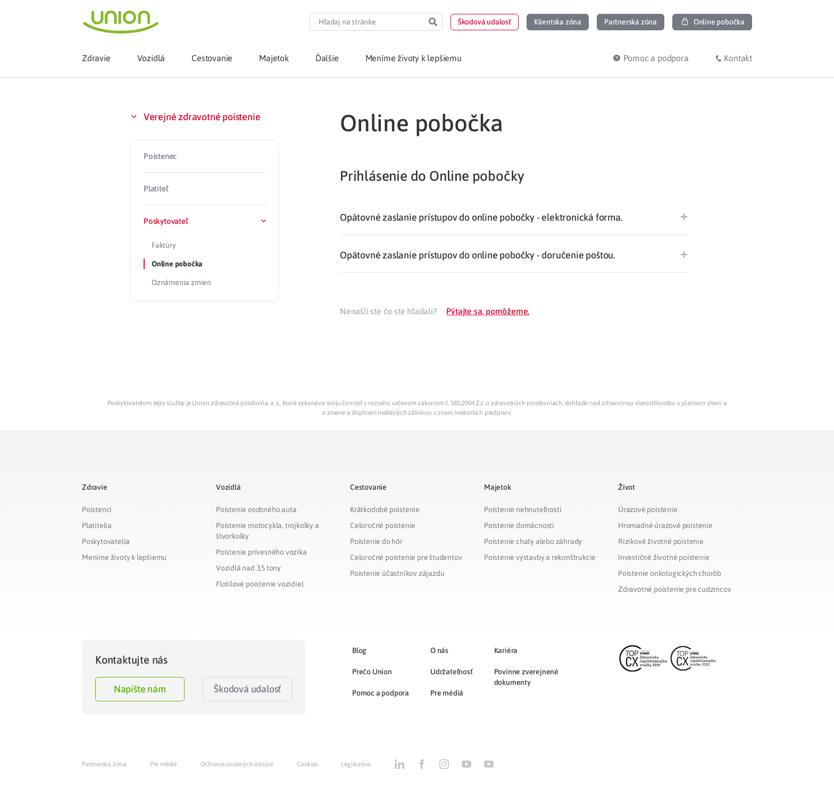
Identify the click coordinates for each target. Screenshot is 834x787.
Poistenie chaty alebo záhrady (533, 541)
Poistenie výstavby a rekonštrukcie (540, 557)
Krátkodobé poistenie (385, 509)
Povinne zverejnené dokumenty (526, 676)
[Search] (433, 21)
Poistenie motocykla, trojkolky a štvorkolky (267, 530)
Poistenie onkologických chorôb (669, 573)
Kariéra (506, 650)
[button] (485, 22)
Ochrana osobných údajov (237, 764)
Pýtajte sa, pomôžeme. (487, 311)
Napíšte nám (140, 688)
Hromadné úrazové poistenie (665, 525)
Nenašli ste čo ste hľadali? (388, 311)
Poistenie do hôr (376, 541)
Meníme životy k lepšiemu (124, 557)
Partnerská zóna (104, 764)
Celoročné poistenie (382, 525)
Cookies (307, 764)
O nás (439, 650)
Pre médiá (446, 693)
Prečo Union (372, 671)
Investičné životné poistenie (663, 557)
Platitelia (97, 525)
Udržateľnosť (451, 671)
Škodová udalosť (247, 688)
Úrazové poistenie (648, 509)
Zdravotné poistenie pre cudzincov (674, 589)
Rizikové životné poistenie (661, 541)
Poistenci (97, 509)
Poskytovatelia (106, 541)
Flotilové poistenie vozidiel (259, 584)
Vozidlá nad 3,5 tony (248, 568)
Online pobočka (177, 263)
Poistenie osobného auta (256, 509)
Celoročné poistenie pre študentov (406, 557)
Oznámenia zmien (181, 282)
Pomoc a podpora (380, 693)
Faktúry (164, 245)
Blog (359, 650)
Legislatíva (356, 764)
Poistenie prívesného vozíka (261, 552)
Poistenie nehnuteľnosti (522, 509)
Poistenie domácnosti (519, 525)
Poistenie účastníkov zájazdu (397, 573)
